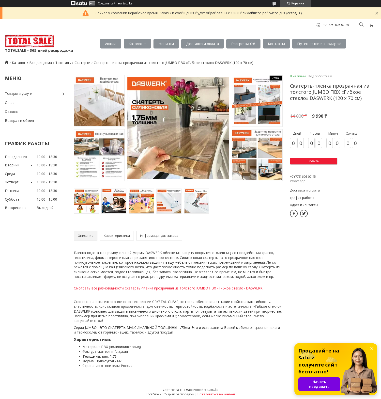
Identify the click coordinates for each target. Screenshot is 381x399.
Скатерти (82, 62)
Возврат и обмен (19, 120)
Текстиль (63, 62)
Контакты (276, 43)
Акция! (110, 43)
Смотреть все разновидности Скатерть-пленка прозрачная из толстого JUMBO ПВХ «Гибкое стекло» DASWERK (168, 288)
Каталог (135, 43)
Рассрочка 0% (243, 43)
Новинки (166, 43)
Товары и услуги (18, 93)
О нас (9, 102)
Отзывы (11, 111)
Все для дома (40, 62)
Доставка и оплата (202, 43)
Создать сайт (107, 3)
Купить (313, 161)
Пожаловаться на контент (216, 394)
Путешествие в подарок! (319, 43)
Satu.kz (212, 389)
